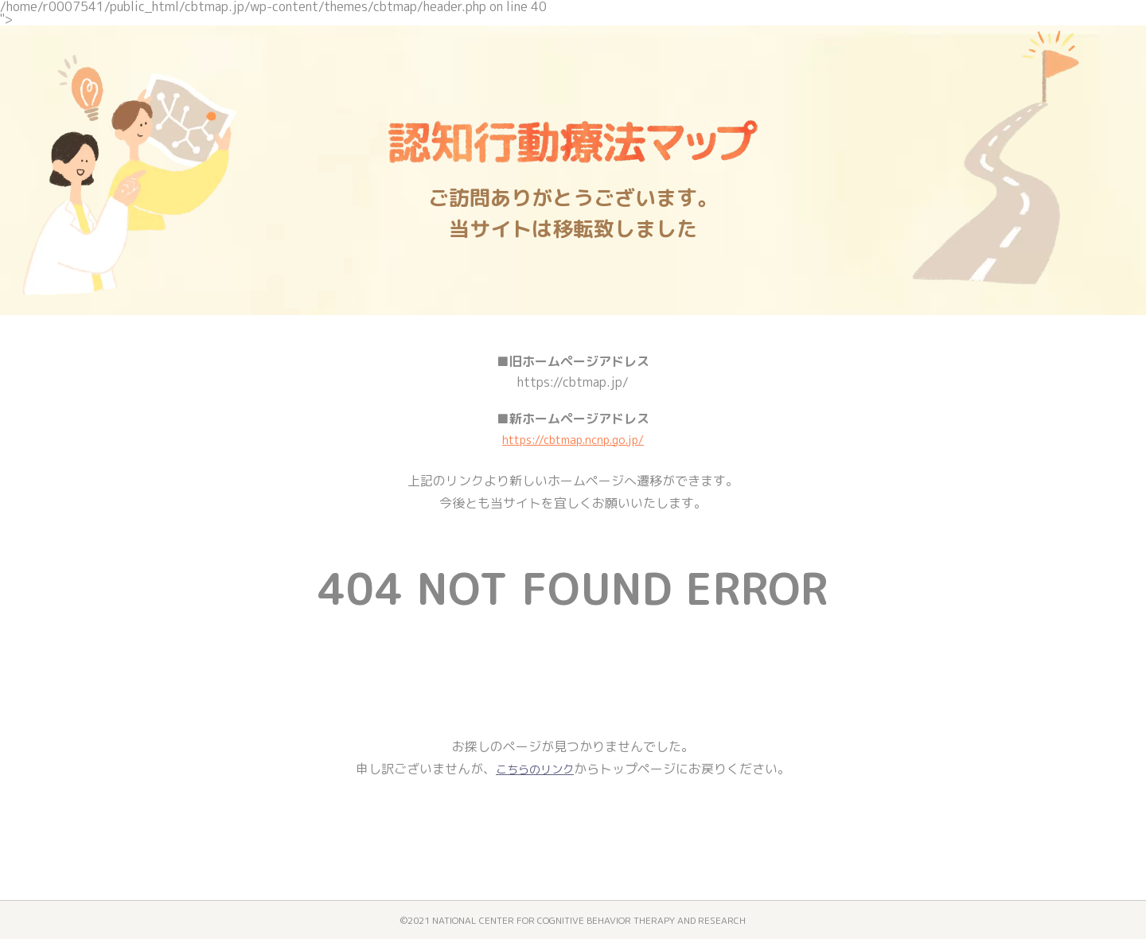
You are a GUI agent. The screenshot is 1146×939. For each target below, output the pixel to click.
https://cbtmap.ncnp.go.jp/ (573, 439)
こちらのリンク (534, 768)
